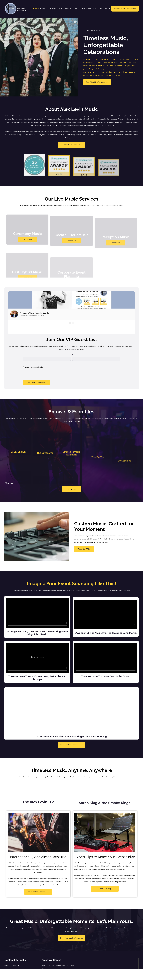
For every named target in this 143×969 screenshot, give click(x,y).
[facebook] (5, 963)
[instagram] (9, 963)
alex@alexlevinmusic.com (18, 959)
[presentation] (38, 368)
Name (25, 349)
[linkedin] (16, 963)
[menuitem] (35, 8)
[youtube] (12, 963)
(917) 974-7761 (15, 955)
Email (74, 349)
